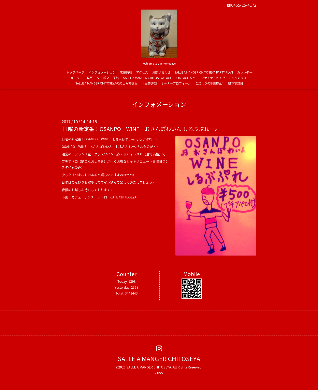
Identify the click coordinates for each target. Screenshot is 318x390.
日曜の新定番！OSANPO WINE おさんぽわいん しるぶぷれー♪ (140, 129)
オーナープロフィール (176, 83)
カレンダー (244, 72)
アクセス (142, 72)
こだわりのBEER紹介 (209, 83)
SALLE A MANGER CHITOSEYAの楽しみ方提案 (106, 83)
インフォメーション (102, 72)
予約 (116, 78)
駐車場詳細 (235, 83)
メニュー (76, 78)
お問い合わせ (161, 72)
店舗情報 (126, 72)
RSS (160, 372)
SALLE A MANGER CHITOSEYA (159, 358)
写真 (90, 78)
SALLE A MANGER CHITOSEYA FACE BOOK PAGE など (159, 78)
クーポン (103, 78)
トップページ (75, 72)
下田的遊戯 (149, 83)
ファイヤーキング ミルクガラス (225, 78)
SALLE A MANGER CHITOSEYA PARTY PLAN (203, 72)
